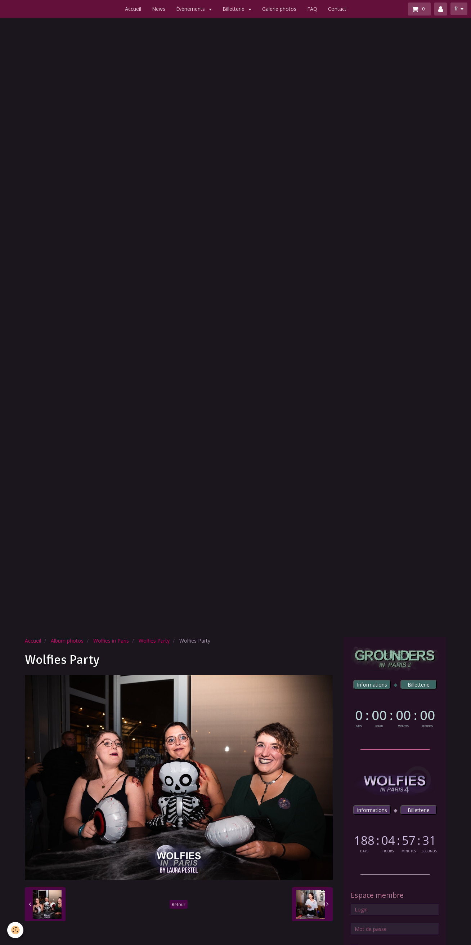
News (158, 8)
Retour (178, 904)
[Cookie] (15, 930)
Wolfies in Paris (111, 640)
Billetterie (234, 8)
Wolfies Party (154, 640)
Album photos (67, 640)
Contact (337, 8)
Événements (191, 8)
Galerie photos (279, 8)
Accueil (133, 8)
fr (456, 8)
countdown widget (395, 717)
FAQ (312, 8)
